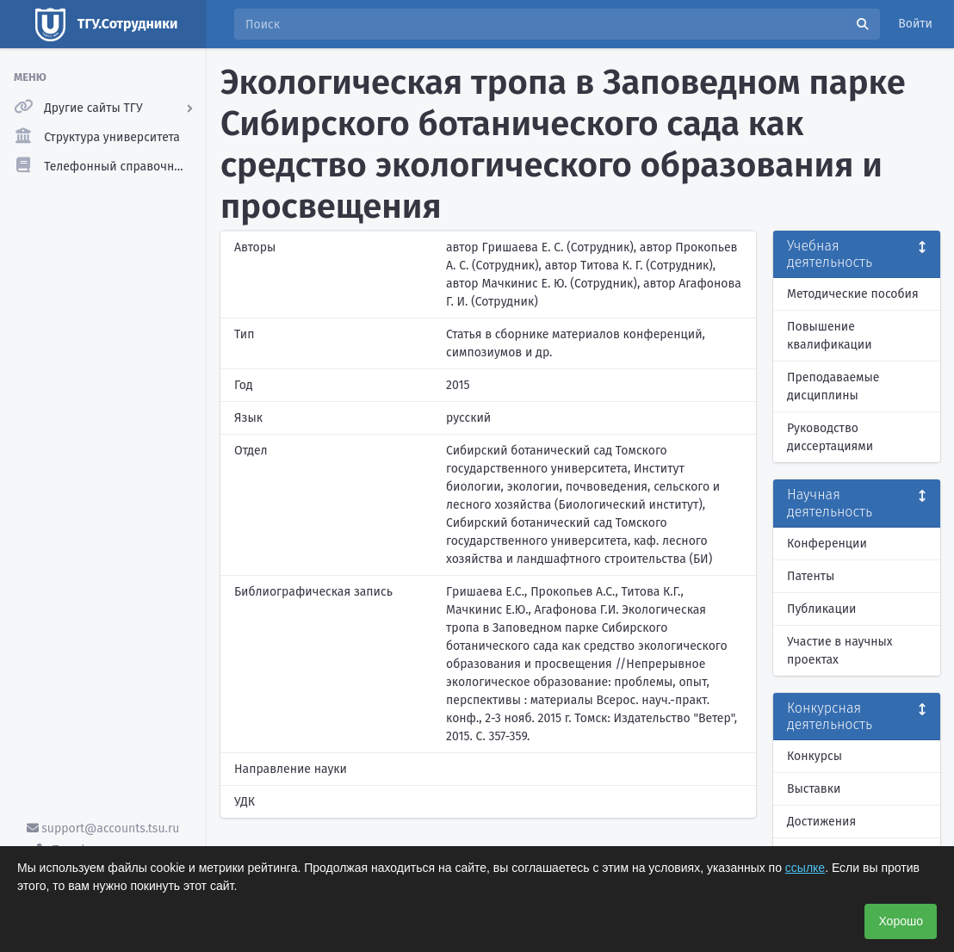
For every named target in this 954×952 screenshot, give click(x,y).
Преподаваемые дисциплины (833, 386)
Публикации (821, 609)
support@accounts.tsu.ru (103, 828)
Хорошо (900, 921)
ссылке (805, 868)
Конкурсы (814, 756)
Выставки (813, 789)
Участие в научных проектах (840, 650)
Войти (915, 23)
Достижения (821, 821)
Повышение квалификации (829, 335)
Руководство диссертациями (830, 437)
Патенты (810, 576)
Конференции (827, 543)
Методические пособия (853, 294)
